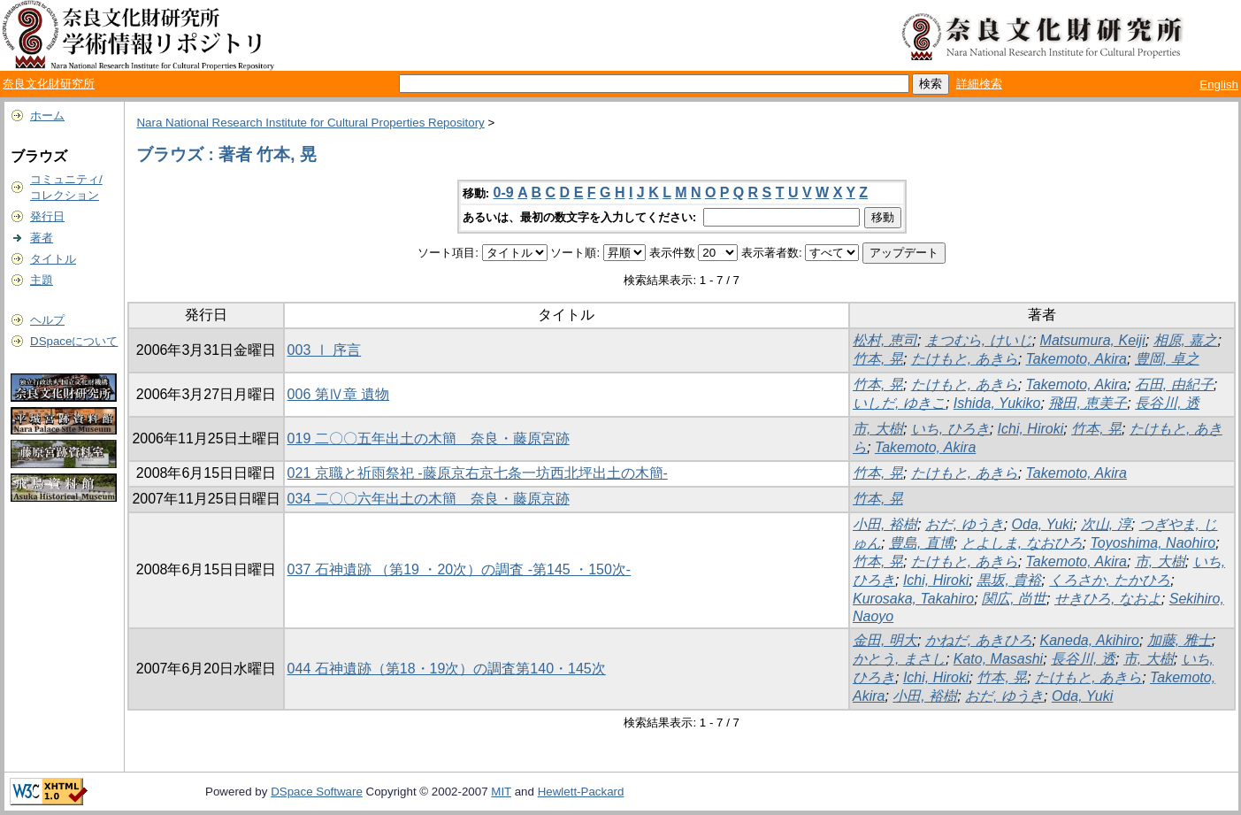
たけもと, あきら (964, 358)
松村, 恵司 (885, 340)
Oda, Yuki (1042, 524)
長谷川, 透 (1167, 403)
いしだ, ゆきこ (899, 403)
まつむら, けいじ (978, 340)
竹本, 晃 (878, 358)
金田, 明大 (885, 640)
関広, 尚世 (1014, 598)
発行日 (47, 216)
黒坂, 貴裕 (1009, 580)
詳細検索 (979, 83)
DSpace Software (317, 791)
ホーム (47, 115)
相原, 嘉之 (1185, 340)
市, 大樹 (878, 428)
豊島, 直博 (921, 542)
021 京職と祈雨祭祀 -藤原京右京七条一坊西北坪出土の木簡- (477, 473)
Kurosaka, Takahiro (913, 598)
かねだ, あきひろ (978, 640)
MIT (501, 791)
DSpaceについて (74, 341)
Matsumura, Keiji (1092, 340)
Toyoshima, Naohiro (1152, 542)
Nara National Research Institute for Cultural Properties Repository (310, 122)
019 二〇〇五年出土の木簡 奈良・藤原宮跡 (428, 438)
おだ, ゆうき (964, 524)
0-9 (504, 192)
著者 (41, 237)
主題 (41, 280)
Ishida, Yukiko (997, 403)
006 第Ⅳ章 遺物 (338, 394)
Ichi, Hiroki (1031, 428)
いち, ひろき (950, 428)
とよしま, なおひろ (1022, 542)
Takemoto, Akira (1076, 358)
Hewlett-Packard (581, 791)
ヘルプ (47, 320)
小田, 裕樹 (885, 524)
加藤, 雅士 (1179, 640)
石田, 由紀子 (1174, 384)
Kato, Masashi (998, 658)
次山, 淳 (1106, 524)
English (1218, 84)
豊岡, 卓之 (1167, 358)
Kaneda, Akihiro (1089, 640)
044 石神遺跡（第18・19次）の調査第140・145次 (446, 668)
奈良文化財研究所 (49, 83)
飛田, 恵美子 (1087, 403)
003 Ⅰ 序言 (324, 350)
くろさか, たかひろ (1109, 580)
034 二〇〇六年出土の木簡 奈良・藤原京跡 (428, 498)
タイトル (53, 258)
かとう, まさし (899, 658)
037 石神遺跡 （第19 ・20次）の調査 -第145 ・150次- (459, 569)
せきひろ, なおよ (1107, 598)
